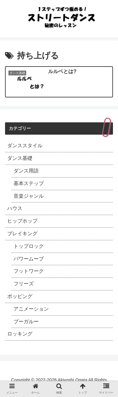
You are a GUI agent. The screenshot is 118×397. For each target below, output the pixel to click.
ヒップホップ (22, 221)
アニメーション (31, 309)
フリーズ (24, 283)
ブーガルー (26, 321)
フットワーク (29, 271)
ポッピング (19, 296)
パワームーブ (29, 258)
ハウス (14, 208)
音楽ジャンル (29, 196)
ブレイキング (22, 233)
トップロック (29, 246)
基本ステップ (29, 183)
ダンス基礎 (19, 158)
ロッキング (19, 333)
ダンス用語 (26, 170)
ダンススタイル (24, 145)
